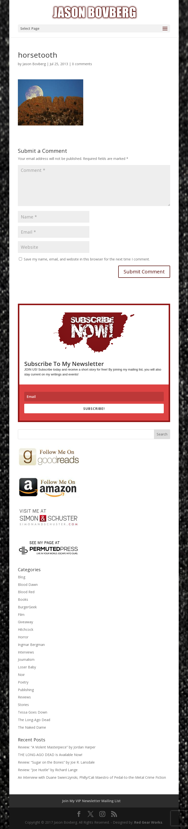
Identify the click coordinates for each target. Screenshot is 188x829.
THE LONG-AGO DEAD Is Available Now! (50, 754)
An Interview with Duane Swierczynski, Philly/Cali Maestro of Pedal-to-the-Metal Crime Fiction (92, 777)
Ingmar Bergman (31, 644)
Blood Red (26, 592)
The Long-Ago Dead (34, 719)
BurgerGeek (27, 607)
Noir (21, 674)
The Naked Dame (32, 727)
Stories (23, 704)
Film (21, 614)
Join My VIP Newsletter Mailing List (91, 800)
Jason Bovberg (34, 64)
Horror (23, 637)
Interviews (26, 652)
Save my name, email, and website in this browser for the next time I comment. (87, 259)
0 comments (82, 64)
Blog (21, 577)
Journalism (26, 659)
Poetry (23, 682)
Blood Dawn (28, 584)
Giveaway (25, 622)
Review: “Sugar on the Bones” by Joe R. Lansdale (56, 762)
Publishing (26, 689)
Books (23, 599)
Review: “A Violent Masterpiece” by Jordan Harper (56, 747)
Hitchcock (25, 629)
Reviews (24, 697)
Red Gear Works (148, 822)
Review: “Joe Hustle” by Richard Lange (48, 769)
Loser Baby (27, 667)
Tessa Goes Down (32, 712)
